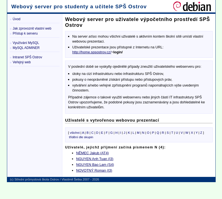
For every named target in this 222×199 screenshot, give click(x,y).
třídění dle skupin (81, 137)
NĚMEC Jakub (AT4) (92, 153)
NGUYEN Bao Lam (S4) (95, 165)
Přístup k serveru (25, 33)
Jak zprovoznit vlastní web (32, 28)
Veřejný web (22, 62)
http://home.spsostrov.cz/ (91, 52)
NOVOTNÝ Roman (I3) (94, 170)
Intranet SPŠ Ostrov (27, 57)
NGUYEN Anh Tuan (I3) (94, 159)
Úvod (16, 19)
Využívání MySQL (26, 43)
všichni (74, 132)
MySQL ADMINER (26, 48)
